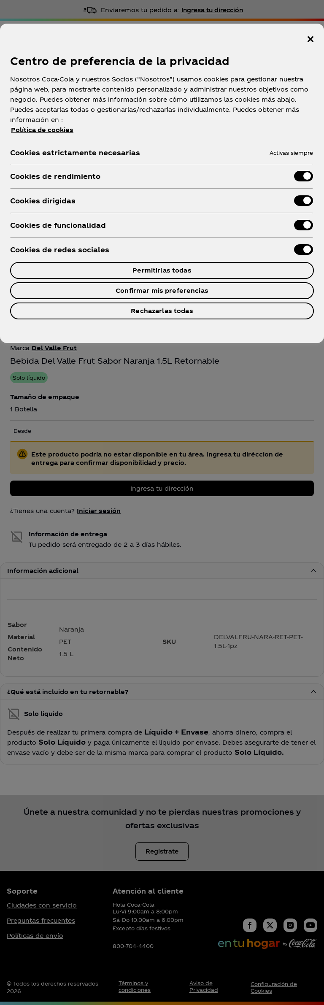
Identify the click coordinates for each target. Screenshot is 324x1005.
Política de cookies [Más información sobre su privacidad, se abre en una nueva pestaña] (42, 129)
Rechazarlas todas (162, 310)
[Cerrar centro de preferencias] (310, 39)
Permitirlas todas (161, 270)
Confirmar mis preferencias (162, 290)
